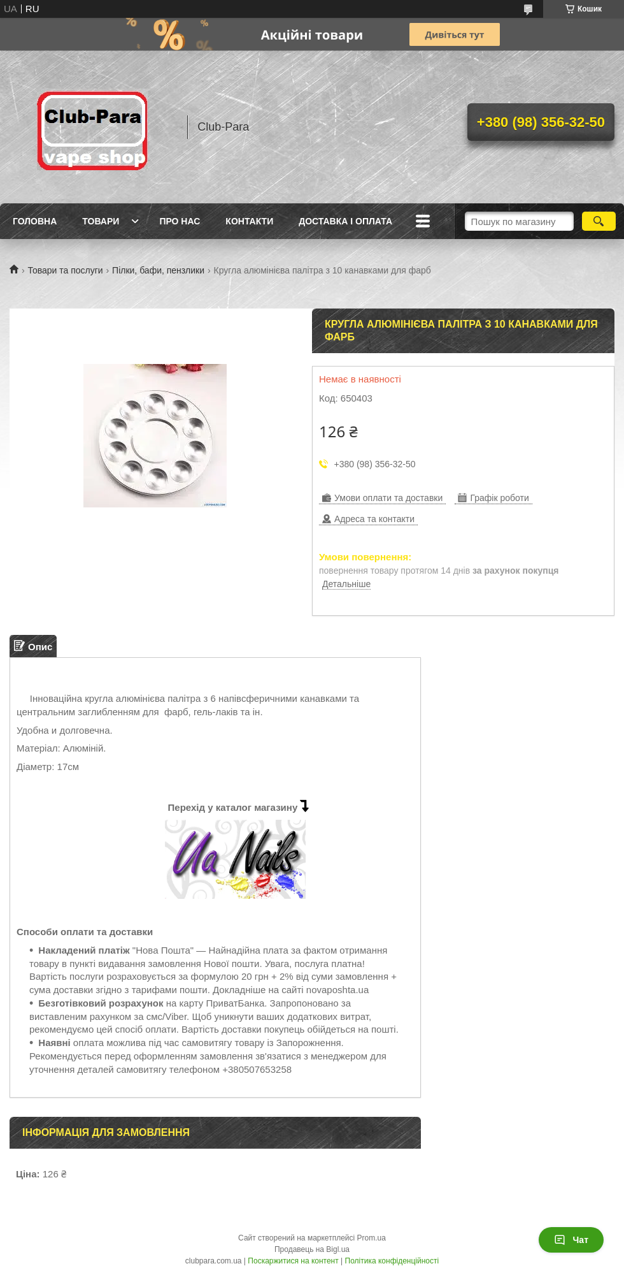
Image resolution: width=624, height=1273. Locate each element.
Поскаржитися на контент (293, 1260)
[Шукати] (599, 221)
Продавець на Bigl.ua (312, 1249)
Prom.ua (371, 1237)
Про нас (179, 221)
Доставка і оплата (345, 221)
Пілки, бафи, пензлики (158, 270)
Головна (35, 221)
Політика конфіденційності (392, 1260)
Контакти (249, 221)
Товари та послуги (65, 270)
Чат (571, 1240)
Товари (100, 221)
